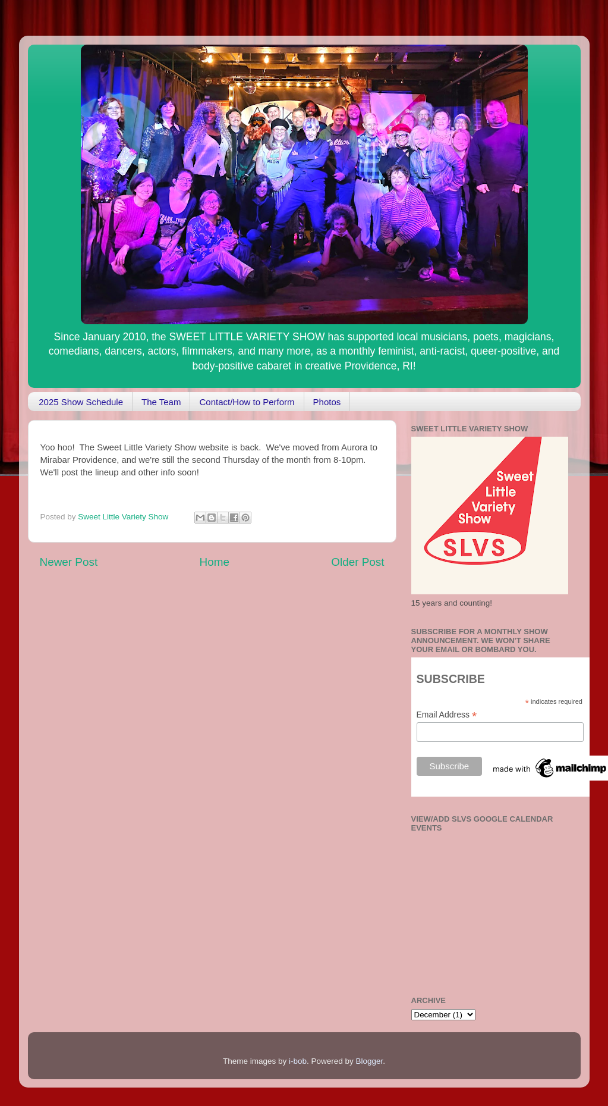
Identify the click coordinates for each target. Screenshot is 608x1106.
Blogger (369, 1061)
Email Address (447, 714)
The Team (161, 402)
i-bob (298, 1061)
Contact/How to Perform (246, 402)
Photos (327, 402)
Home (214, 562)
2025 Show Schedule (81, 402)
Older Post (357, 562)
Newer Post (69, 562)
